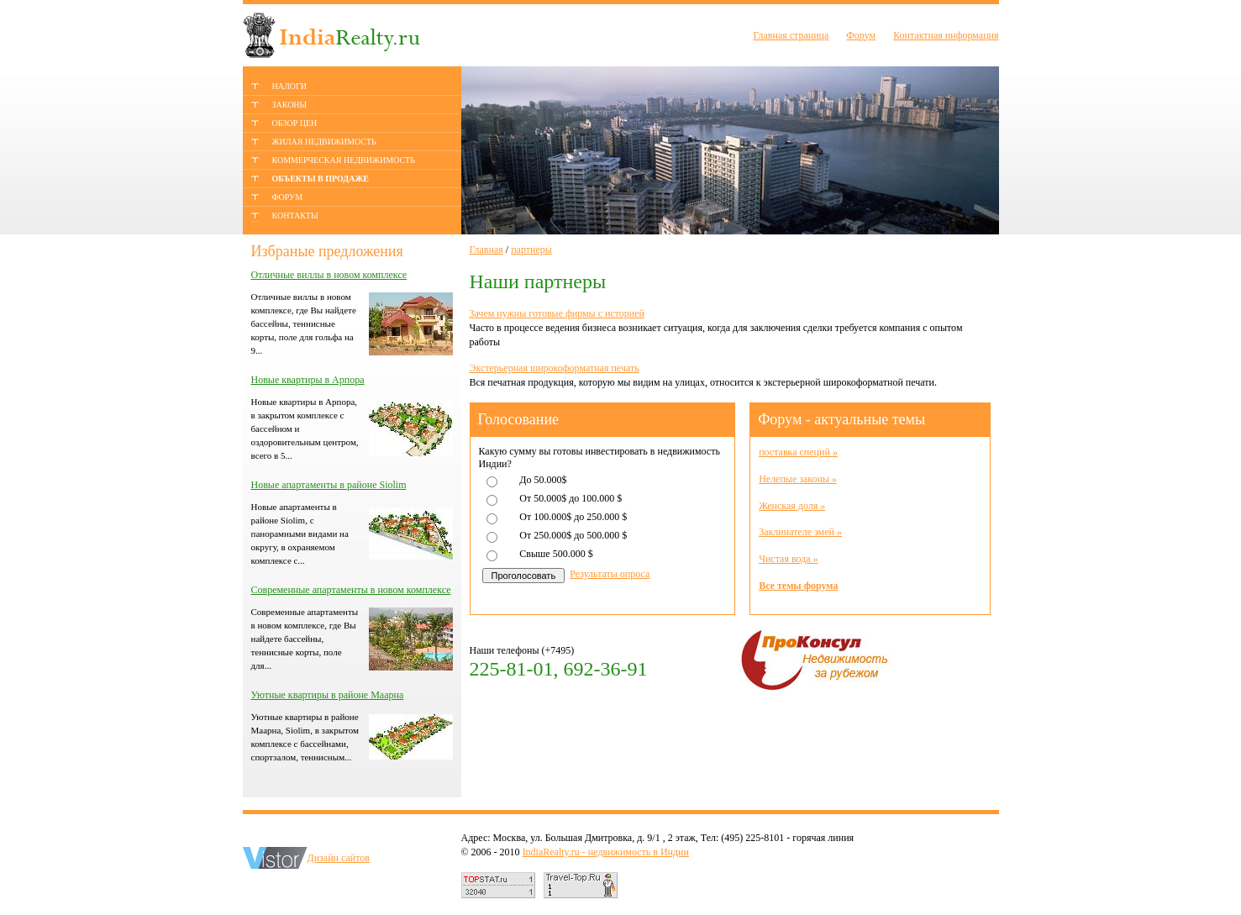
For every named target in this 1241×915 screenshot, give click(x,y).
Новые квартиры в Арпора (308, 380)
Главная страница (790, 35)
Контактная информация (945, 35)
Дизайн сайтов (339, 858)
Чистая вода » (788, 559)
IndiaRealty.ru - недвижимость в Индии (606, 852)
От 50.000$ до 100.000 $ (570, 498)
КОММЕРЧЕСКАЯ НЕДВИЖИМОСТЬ (343, 160)
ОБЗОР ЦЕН (295, 123)
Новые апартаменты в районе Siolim (329, 485)
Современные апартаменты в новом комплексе (351, 590)
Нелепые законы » (798, 479)
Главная (486, 249)
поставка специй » (798, 452)
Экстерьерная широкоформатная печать (554, 368)
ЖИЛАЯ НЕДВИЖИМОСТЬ (324, 141)
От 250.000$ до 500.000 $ (573, 535)
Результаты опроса (609, 574)
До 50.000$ (542, 480)
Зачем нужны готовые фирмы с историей (557, 313)
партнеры (531, 249)
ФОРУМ (287, 197)
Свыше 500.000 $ (555, 554)
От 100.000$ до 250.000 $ (573, 517)
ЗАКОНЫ (290, 104)
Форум (861, 35)
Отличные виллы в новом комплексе (329, 275)
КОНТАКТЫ (295, 215)
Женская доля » (792, 506)
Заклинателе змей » (800, 532)
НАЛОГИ (289, 86)
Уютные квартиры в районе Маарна (327, 695)
